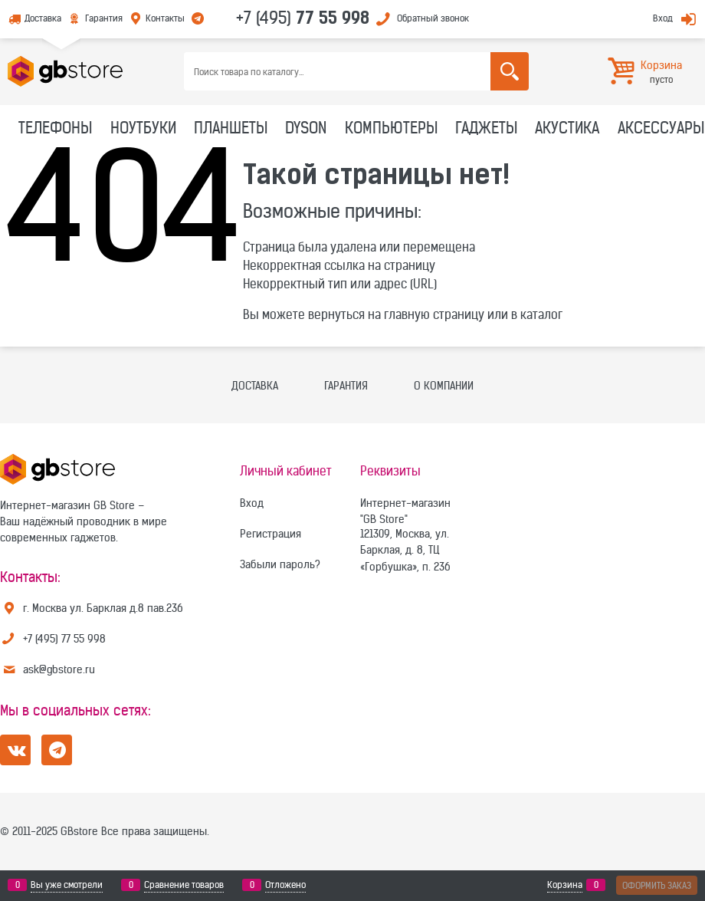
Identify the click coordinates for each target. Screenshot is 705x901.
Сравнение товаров (184, 885)
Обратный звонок (433, 18)
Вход (663, 18)
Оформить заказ (656, 885)
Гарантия (104, 18)
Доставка (43, 18)
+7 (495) (302, 17)
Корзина (564, 885)
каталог (541, 314)
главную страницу (434, 314)
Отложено (285, 885)
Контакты (165, 18)
